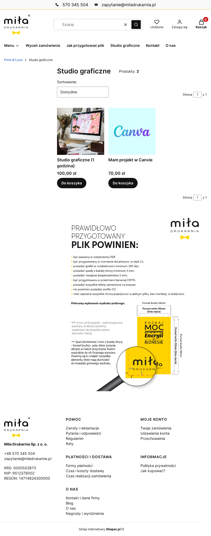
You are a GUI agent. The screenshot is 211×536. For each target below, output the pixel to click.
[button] (136, 24)
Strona (187, 94)
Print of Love (13, 60)
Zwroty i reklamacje (82, 428)
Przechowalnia (152, 438)
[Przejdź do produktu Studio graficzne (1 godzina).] (80, 131)
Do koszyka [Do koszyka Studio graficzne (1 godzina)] (71, 183)
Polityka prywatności (158, 465)
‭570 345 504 (75, 4)
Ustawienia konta (155, 433)
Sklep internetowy (100, 529)
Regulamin (74, 438)
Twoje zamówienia (155, 428)
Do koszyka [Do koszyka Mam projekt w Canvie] (123, 183)
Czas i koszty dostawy (85, 471)
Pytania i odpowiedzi (83, 433)
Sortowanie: (67, 82)
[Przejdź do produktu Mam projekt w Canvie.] (132, 131)
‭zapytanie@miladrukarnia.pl (129, 4)
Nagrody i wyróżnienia (85, 513)
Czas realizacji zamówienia (88, 476)
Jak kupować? (152, 471)
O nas (71, 508)
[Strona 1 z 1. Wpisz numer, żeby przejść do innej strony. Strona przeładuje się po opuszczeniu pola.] (197, 94)
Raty (70, 443)
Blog (69, 503)
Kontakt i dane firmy (83, 498)
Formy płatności (79, 465)
